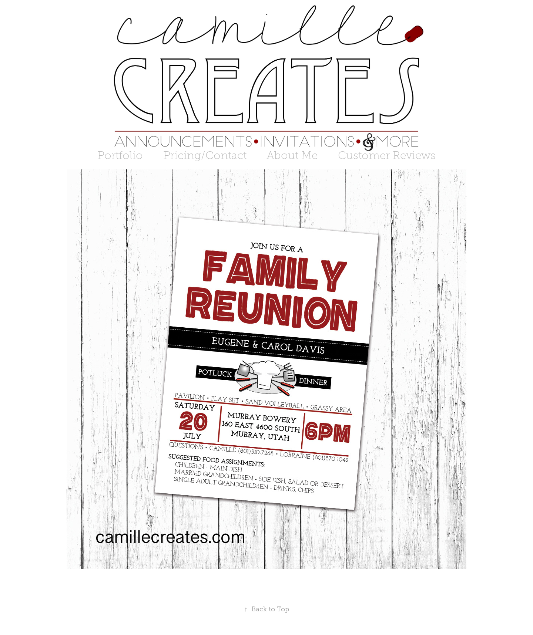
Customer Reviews (387, 155)
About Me (292, 155)
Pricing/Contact (205, 155)
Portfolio (120, 155)
